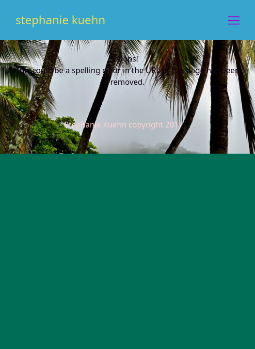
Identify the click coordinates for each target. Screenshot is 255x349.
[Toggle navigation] (233, 20)
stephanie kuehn (60, 20)
